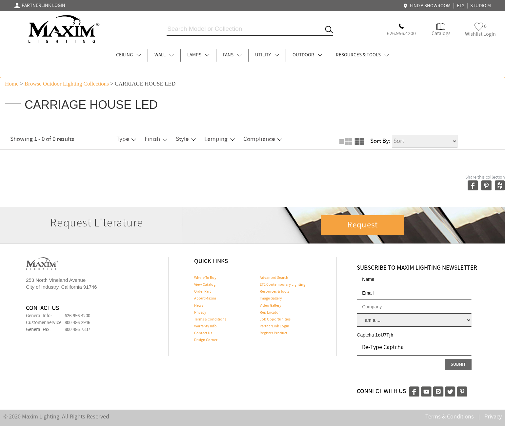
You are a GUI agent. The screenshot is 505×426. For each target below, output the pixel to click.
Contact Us (203, 333)
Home (12, 84)
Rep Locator (270, 312)
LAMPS (198, 55)
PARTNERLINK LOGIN (39, 5)
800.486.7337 (77, 329)
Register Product (273, 333)
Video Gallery (270, 305)
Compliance (262, 139)
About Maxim (205, 298)
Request (362, 225)
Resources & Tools (274, 291)
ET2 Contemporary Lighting (282, 284)
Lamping (219, 139)
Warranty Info (205, 326)
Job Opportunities (275, 319)
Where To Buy (205, 278)
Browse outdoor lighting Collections (67, 84)
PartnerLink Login (274, 326)
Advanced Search (274, 278)
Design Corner (205, 340)
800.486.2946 (77, 323)
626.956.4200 (77, 316)
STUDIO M (480, 6)
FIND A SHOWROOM (428, 6)
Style (186, 139)
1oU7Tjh (384, 335)
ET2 (460, 6)
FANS (232, 55)
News (198, 305)
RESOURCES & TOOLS (362, 55)
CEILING (128, 55)
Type (126, 139)
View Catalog (204, 284)
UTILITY (267, 55)
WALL (164, 55)
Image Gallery (271, 298)
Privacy (200, 312)
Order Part (202, 291)
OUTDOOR (307, 55)
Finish (156, 139)
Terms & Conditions (210, 319)
